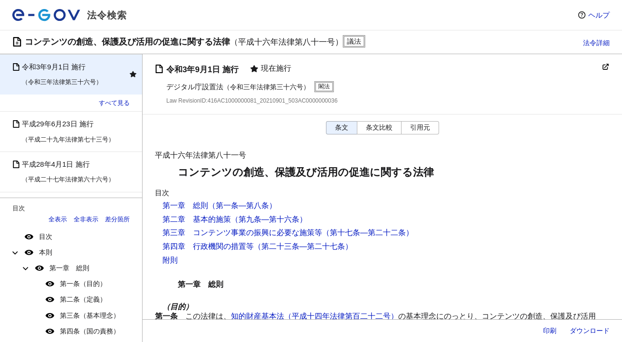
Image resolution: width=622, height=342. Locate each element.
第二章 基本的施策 (197, 219)
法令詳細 (596, 43)
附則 (170, 260)
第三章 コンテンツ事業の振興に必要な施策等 (242, 232)
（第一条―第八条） (242, 205)
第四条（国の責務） (90, 331)
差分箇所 (117, 219)
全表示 (57, 219)
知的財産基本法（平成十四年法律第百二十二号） (314, 316)
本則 (45, 252)
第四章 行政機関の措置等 (208, 246)
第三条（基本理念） (90, 315)
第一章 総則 (69, 268)
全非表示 (86, 219)
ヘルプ (599, 15)
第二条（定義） (83, 299)
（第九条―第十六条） (269, 219)
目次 (45, 236)
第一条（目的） (83, 283)
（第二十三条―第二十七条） (303, 246)
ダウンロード (590, 330)
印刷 (549, 330)
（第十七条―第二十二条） (367, 232)
